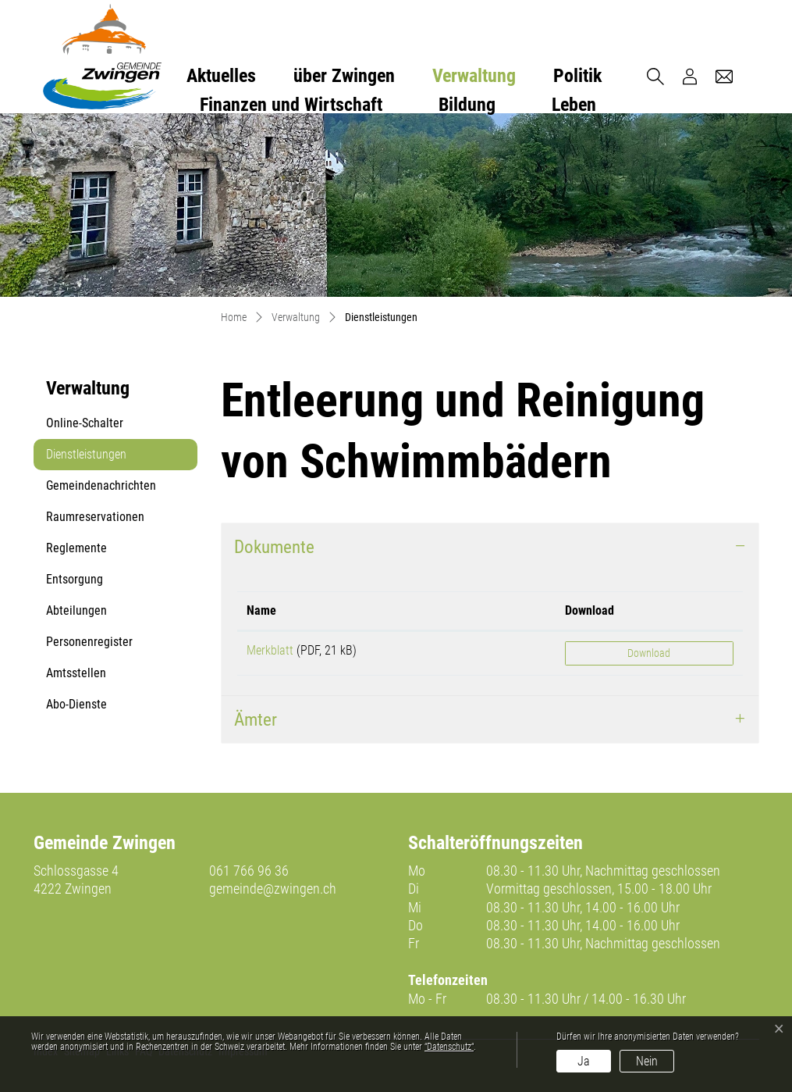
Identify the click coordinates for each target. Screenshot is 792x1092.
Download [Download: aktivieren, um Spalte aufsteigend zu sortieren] (589, 610)
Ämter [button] (255, 719)
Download (648, 653)
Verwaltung (474, 76)
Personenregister (89, 641)
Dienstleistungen (85, 458)
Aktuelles (221, 76)
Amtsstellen (76, 673)
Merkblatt (270, 650)
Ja (583, 1061)
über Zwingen (344, 76)
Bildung (467, 105)
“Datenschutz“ (449, 1046)
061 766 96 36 (249, 870)
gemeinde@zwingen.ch (272, 888)
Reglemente (76, 548)
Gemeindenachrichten (101, 485)
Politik (577, 76)
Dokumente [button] (274, 547)
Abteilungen (76, 610)
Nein (647, 1061)
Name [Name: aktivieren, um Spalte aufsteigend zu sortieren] (261, 610)
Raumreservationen (95, 516)
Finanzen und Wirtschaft (291, 105)
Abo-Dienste (76, 704)
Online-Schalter (84, 423)
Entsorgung (74, 579)
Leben (574, 105)
